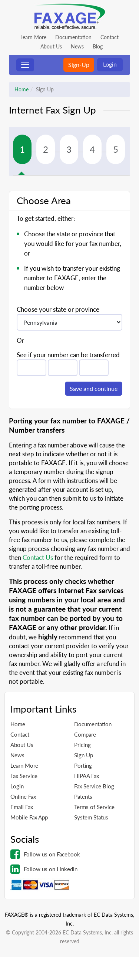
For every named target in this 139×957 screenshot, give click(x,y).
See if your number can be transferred (68, 355)
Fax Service (23, 775)
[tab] (24, 149)
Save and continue (94, 388)
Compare (85, 734)
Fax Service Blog (94, 786)
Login (110, 64)
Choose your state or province (58, 309)
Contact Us (38, 557)
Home (21, 89)
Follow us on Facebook (45, 854)
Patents (83, 796)
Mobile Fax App (29, 817)
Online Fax (23, 796)
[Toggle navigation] (25, 64)
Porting (83, 765)
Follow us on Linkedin (43, 869)
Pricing (82, 744)
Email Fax (21, 807)
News (77, 46)
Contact (109, 37)
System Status (91, 817)
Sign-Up (78, 64)
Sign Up (83, 755)
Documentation (73, 37)
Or (20, 340)
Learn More (33, 37)
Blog (98, 46)
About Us (51, 46)
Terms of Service (94, 807)
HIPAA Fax (86, 775)
